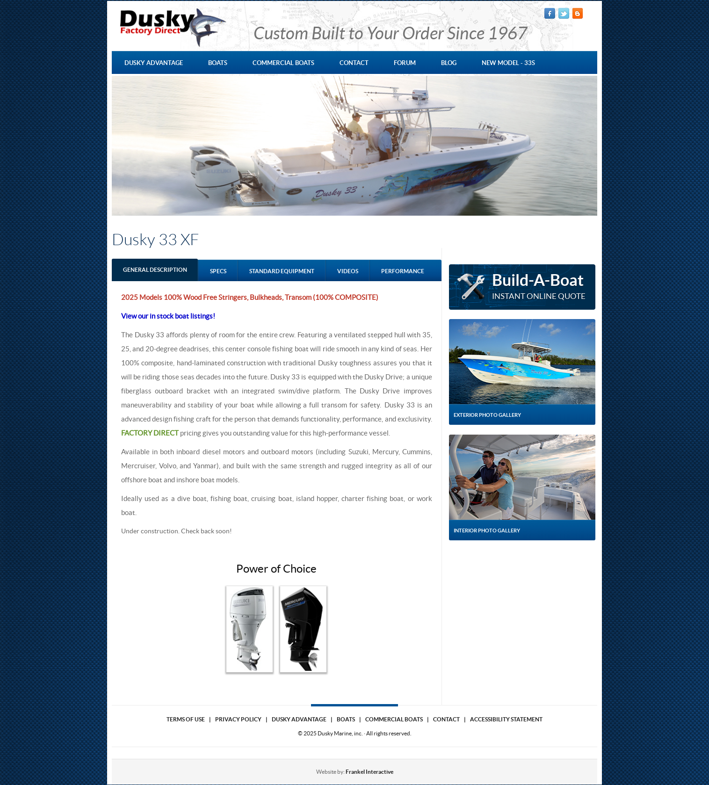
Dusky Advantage (299, 719)
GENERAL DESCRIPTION (155, 270)
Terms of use (185, 719)
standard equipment (281, 271)
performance (402, 271)
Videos (347, 271)
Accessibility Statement (506, 719)
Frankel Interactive (369, 772)
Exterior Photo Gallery (487, 415)
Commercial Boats (394, 719)
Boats (346, 719)
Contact (446, 719)
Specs (218, 271)
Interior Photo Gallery (487, 530)
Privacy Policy (238, 719)
